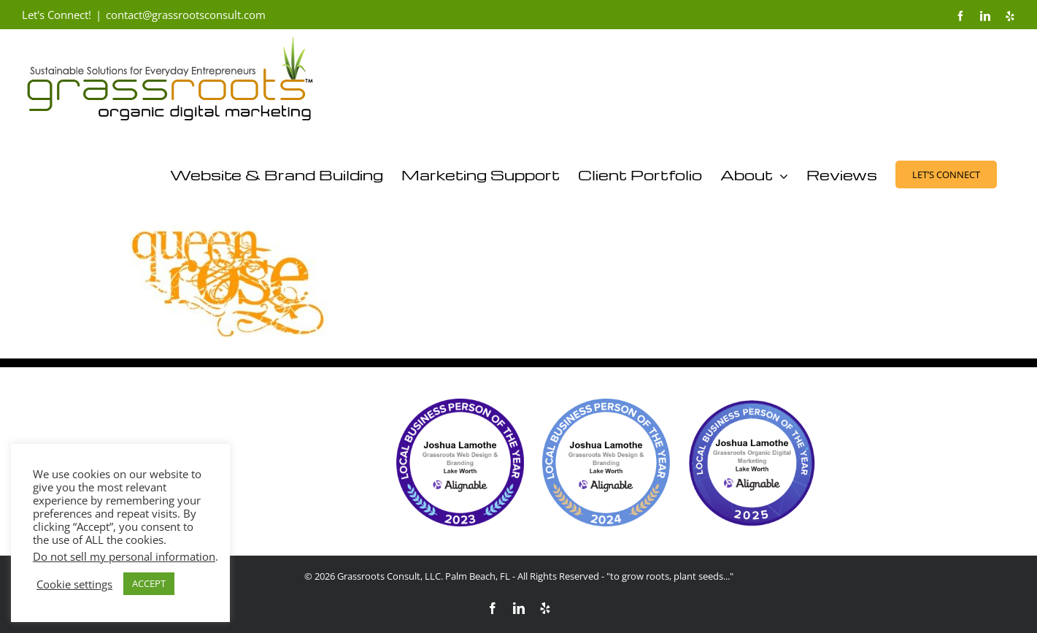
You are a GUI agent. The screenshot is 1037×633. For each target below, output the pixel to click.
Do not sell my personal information (124, 556)
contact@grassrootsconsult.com (186, 14)
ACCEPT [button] (149, 583)
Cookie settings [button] (74, 584)
